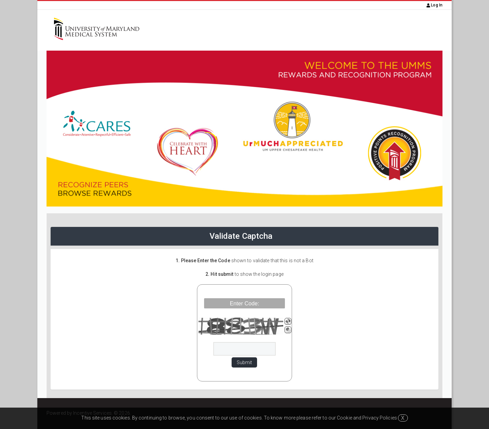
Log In (434, 5)
